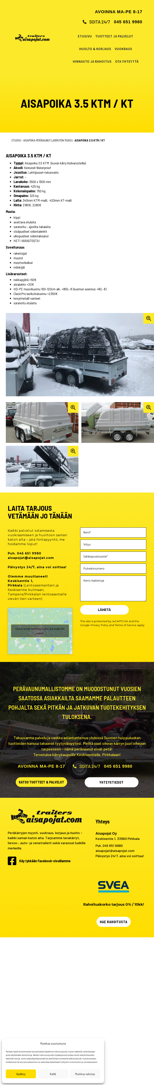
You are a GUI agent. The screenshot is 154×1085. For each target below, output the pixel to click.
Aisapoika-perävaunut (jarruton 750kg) (47, 140)
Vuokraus (123, 49)
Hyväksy (20, 1074)
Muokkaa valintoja (85, 1074)
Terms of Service (126, 625)
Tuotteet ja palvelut (114, 36)
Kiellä (53, 1074)
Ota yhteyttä (127, 61)
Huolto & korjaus (95, 49)
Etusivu (85, 36)
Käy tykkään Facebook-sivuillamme (44, 861)
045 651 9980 (128, 21)
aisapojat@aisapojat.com (115, 850)
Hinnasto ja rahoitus (92, 61)
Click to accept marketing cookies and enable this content (40, 631)
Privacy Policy (99, 625)
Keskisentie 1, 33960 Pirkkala (118, 838)
